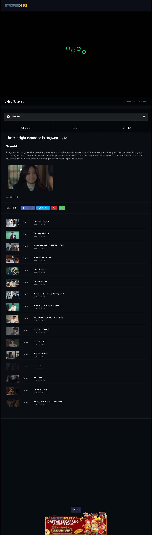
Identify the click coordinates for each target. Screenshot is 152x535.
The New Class (40, 281)
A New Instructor (41, 329)
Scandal (37, 365)
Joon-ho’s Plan (40, 389)
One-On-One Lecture (42, 257)
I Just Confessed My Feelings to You (50, 293)
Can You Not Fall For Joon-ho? (47, 305)
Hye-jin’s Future (41, 353)
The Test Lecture (41, 233)
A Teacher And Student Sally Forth (49, 245)
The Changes (40, 269)
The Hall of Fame (41, 221)
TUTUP (76, 509)
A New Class (39, 341)
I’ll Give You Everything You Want (48, 401)
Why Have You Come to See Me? (48, 317)
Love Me (38, 377)
